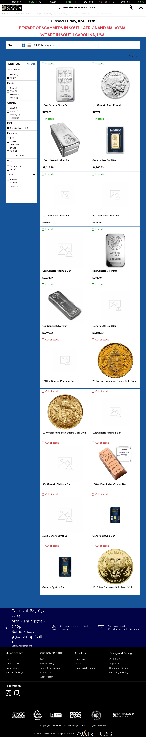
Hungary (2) (15, 115)
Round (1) (14, 186)
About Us (79, 663)
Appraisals (114, 663)
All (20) (13, 78)
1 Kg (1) (13, 141)
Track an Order (13, 663)
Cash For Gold (103, 13)
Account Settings (14, 672)
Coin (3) (13, 183)
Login (8, 659)
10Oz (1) (14, 151)
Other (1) (14, 98)
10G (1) (13, 148)
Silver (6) (13, 91)
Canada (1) (14, 111)
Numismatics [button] (23, 13)
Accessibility (46, 677)
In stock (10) (15, 75)
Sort (132, 56)
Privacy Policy (47, 663)
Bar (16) (13, 179)
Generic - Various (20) (19, 128)
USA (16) (14, 108)
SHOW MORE (21, 155)
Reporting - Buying (118, 668)
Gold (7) (13, 88)
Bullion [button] (6, 13)
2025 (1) (13, 169)
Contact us (45, 672)
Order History (12, 668)
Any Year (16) (15, 166)
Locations (80, 659)
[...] (90, 7)
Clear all (31, 64)
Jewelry (62, 13)
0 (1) (12, 138)
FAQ (42, 659)
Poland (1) (14, 118)
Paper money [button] (44, 13)
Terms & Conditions (50, 668)
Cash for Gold (116, 659)
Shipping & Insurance (85, 668)
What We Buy (81, 13)
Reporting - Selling (118, 672)
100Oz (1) (14, 145)
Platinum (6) (15, 94)
